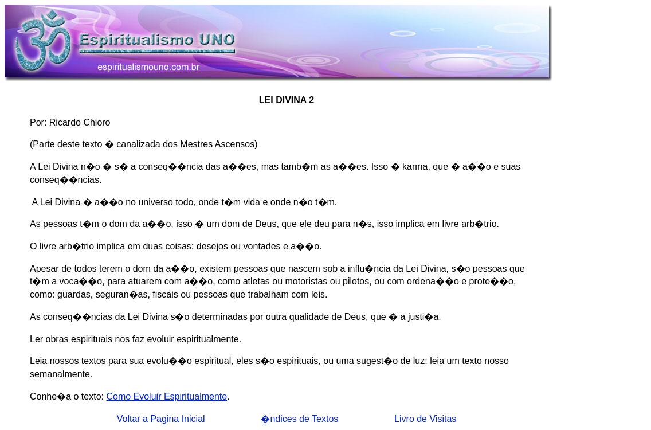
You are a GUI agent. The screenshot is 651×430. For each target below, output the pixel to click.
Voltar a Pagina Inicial (161, 419)
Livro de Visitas (425, 419)
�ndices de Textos (299, 419)
